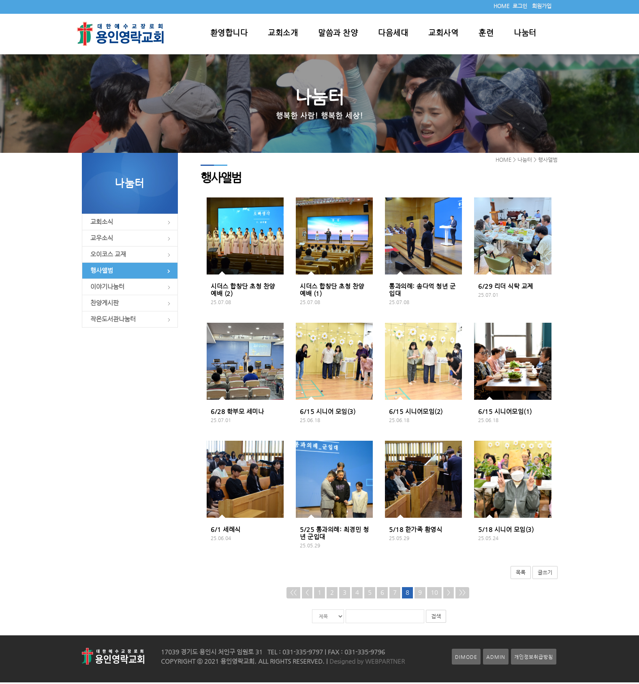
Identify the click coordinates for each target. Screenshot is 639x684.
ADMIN (495, 658)
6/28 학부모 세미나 (237, 413)
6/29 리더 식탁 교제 (505, 288)
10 (434, 594)
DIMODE (466, 658)
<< (293, 594)
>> (462, 594)
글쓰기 (545, 574)
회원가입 (541, 6)
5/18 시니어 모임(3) (506, 531)
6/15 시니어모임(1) (505, 413)
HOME (501, 6)
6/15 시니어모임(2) (416, 413)
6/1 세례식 (226, 531)
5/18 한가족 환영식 (415, 531)
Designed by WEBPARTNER (366, 663)
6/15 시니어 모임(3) (327, 413)
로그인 (520, 6)
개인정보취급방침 (533, 658)
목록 (521, 574)
